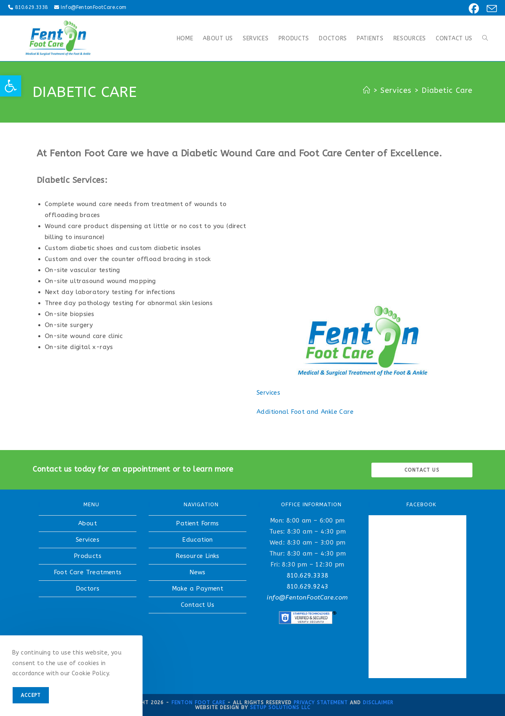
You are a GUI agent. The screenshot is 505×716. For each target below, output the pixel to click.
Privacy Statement (321, 702)
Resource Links (198, 556)
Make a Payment (198, 588)
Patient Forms (197, 523)
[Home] (367, 90)
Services (268, 392)
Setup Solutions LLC (280, 707)
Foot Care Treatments (88, 572)
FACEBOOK (421, 504)
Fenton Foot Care (198, 702)
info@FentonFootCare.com (307, 597)
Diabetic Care (447, 90)
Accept (31, 695)
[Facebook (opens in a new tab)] (472, 9)
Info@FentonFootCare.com (93, 7)
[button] (10, 86)
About (87, 523)
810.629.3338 (31, 7)
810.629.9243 (308, 586)
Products (87, 556)
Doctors (88, 588)
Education (197, 539)
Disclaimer (378, 702)
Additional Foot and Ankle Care (305, 411)
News (197, 572)
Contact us (421, 470)
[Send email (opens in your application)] (489, 9)
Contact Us (197, 604)
